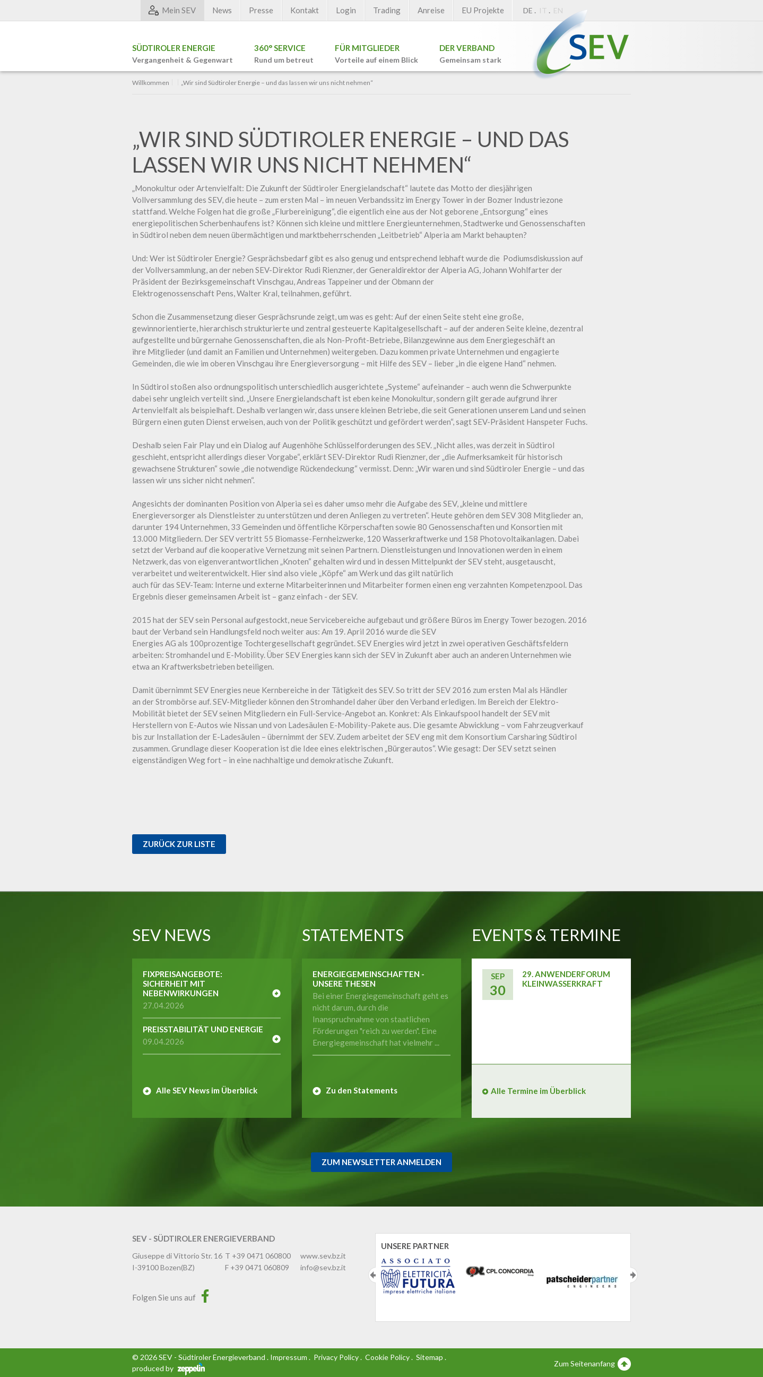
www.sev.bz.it (323, 1255)
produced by (168, 1368)
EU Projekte (483, 10)
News (222, 10)
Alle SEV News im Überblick (206, 1090)
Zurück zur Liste (179, 844)
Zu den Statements (361, 1090)
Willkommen (150, 83)
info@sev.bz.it (323, 1267)
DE (528, 10)
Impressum (288, 1357)
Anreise (431, 10)
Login (346, 10)
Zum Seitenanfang (592, 1363)
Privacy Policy (336, 1357)
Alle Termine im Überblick (538, 1091)
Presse (261, 10)
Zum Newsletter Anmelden (381, 1162)
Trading (387, 10)
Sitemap (429, 1357)
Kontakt (304, 10)
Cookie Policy (387, 1357)
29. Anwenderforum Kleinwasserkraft (566, 978)
